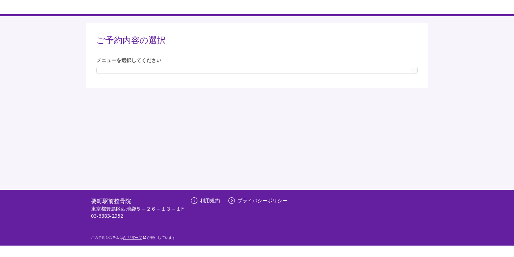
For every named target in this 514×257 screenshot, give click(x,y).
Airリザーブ (134, 237)
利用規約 (205, 200)
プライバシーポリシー (257, 200)
